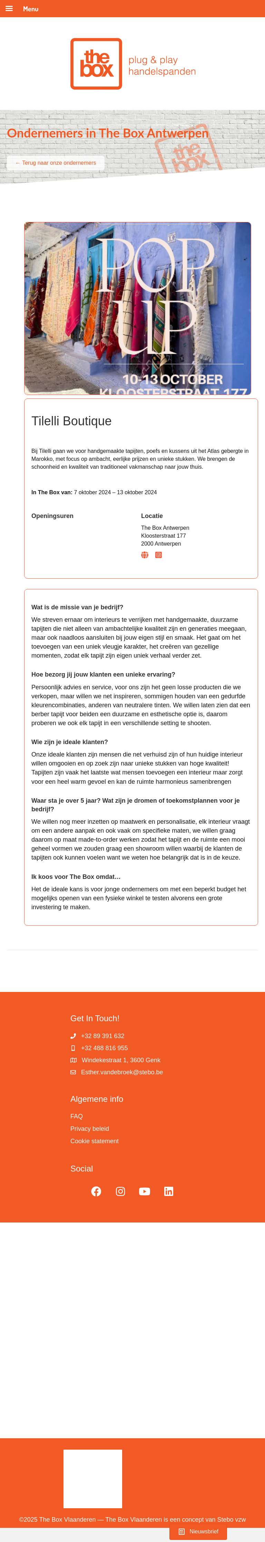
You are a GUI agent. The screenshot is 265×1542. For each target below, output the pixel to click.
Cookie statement (94, 1141)
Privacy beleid (89, 1128)
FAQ (76, 1116)
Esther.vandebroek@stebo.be (122, 1072)
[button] (96, 1191)
